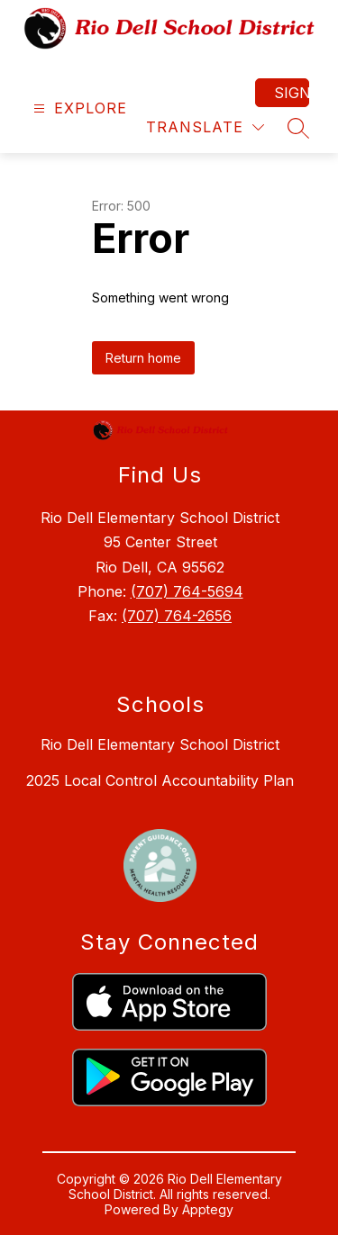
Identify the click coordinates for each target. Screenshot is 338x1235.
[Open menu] (78, 108)
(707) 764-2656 (177, 616)
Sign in (291, 93)
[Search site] (298, 128)
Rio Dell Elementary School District (160, 744)
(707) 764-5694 (187, 591)
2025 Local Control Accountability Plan (160, 780)
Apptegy (207, 1209)
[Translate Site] (205, 127)
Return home (143, 357)
